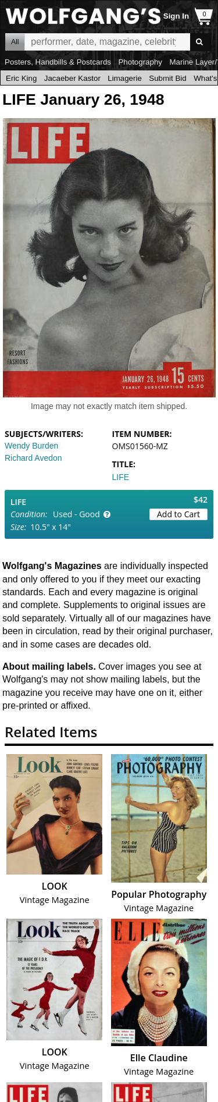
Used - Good (76, 514)
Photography (140, 62)
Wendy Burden (31, 445)
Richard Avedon (33, 458)
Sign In (176, 16)
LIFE (121, 477)
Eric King (21, 78)
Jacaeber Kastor (72, 78)
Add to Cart (178, 514)
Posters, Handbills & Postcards (58, 62)
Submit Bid (167, 78)
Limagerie (125, 78)
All (15, 42)
